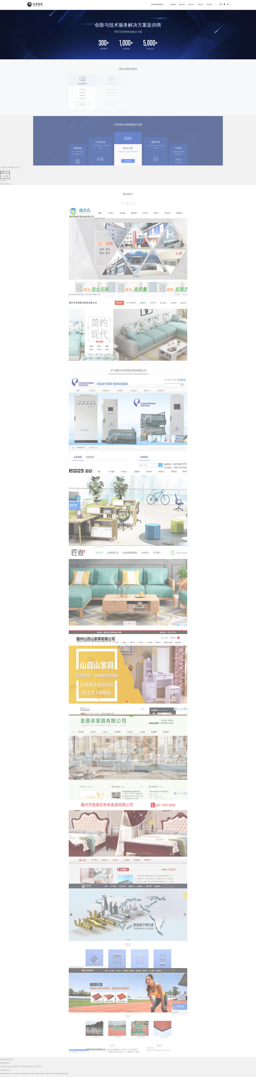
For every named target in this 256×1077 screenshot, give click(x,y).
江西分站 (200, 5)
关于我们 (209, 5)
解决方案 (182, 5)
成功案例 (173, 5)
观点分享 (191, 5)
